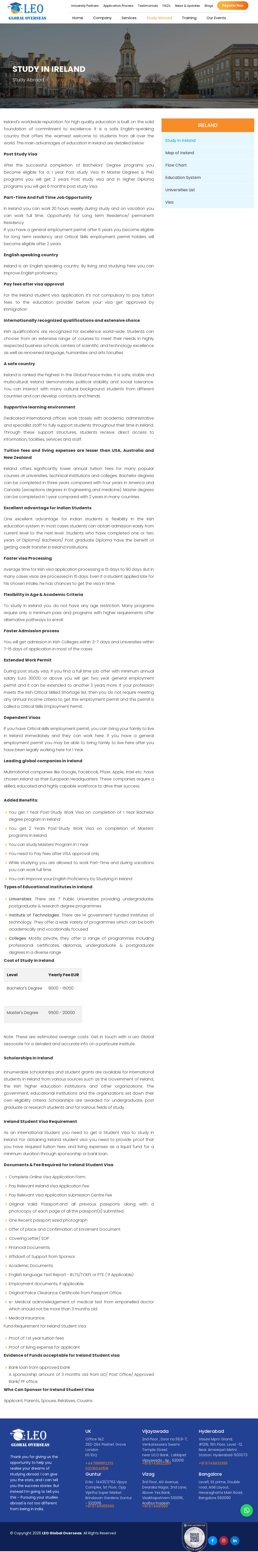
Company (104, 17)
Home (79, 17)
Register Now (234, 5)
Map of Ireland (179, 153)
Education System (183, 177)
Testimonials (150, 6)
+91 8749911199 (155, 1505)
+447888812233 (99, 1463)
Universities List (180, 190)
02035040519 (96, 1468)
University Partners (87, 6)
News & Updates (190, 6)
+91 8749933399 (213, 1463)
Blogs (211, 6)
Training (188, 17)
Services (130, 17)
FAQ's (169, 6)
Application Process (120, 6)
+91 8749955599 (99, 1505)
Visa (169, 202)
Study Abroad (159, 17)
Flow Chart (176, 165)
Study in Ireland (180, 140)
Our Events (214, 17)
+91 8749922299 (156, 1463)
